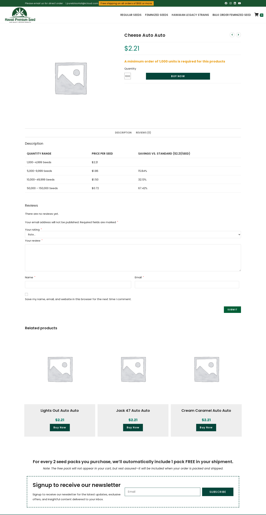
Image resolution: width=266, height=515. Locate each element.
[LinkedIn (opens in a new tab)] (235, 3)
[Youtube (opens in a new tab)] (239, 3)
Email (139, 277)
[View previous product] (232, 34)
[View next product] (238, 34)
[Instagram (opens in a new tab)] (230, 3)
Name (30, 277)
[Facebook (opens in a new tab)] (226, 3)
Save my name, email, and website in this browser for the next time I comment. (78, 299)
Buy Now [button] (59, 427)
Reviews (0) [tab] (143, 132)
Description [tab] (123, 132)
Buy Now (178, 76)
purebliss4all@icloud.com (82, 3)
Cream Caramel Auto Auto (206, 410)
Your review (33, 240)
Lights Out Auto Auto (60, 410)
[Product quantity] (127, 76)
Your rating (33, 229)
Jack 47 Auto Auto (133, 410)
